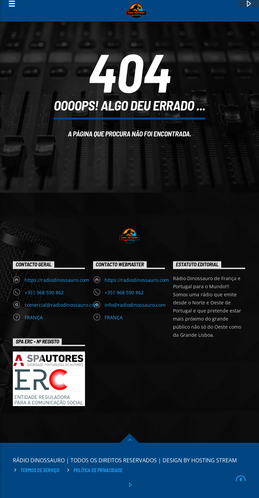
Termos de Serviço (40, 470)
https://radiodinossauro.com (57, 280)
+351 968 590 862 (44, 292)
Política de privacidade (98, 470)
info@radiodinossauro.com (135, 305)
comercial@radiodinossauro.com (62, 305)
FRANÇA (34, 317)
